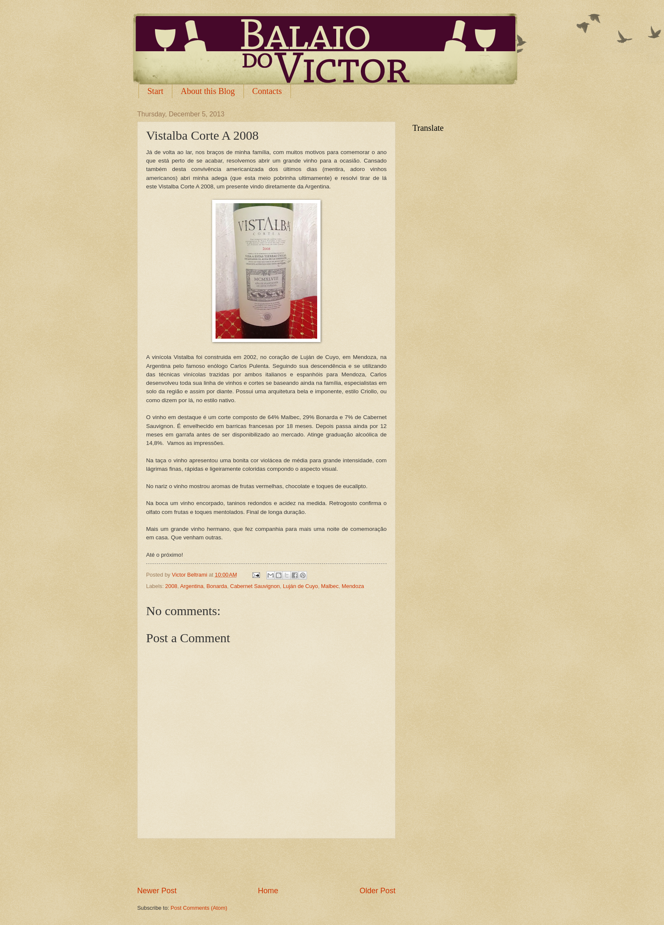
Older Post (378, 890)
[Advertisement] (266, 862)
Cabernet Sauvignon (254, 586)
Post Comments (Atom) (199, 908)
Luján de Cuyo (300, 586)
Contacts (267, 91)
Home (268, 890)
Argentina (191, 586)
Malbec (330, 586)
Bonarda (217, 586)
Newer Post (157, 890)
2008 (171, 586)
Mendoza (353, 586)
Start (155, 91)
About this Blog (208, 91)
